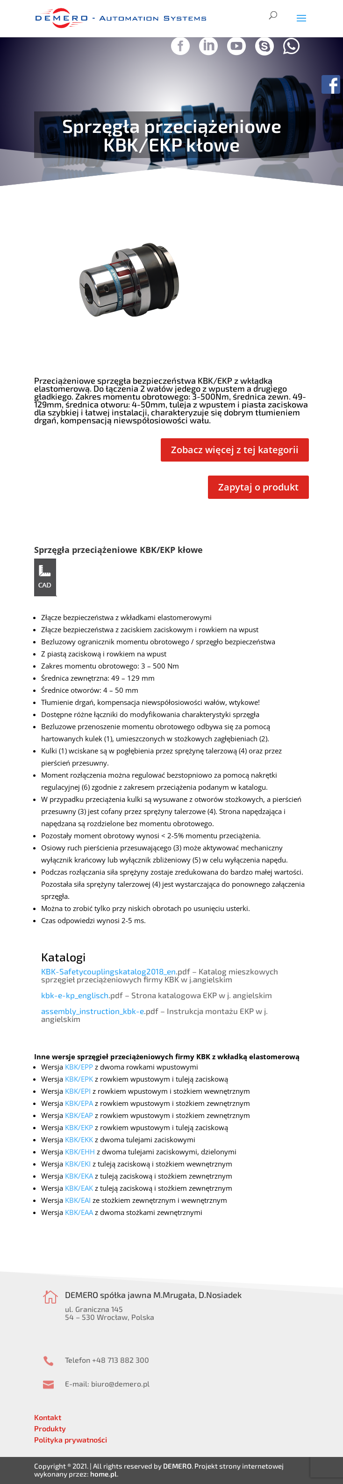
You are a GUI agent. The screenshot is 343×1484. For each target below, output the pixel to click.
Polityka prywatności (70, 1439)
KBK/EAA (79, 1212)
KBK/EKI (78, 1163)
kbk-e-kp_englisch (74, 995)
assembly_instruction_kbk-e (92, 1010)
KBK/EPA (79, 1103)
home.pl (103, 1474)
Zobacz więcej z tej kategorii (235, 449)
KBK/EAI (78, 1200)
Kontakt (47, 1417)
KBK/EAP (79, 1115)
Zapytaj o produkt (258, 487)
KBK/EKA (79, 1175)
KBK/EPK (79, 1079)
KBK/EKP (79, 1127)
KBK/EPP (79, 1066)
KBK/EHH (80, 1151)
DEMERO (177, 1466)
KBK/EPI (78, 1091)
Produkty (50, 1428)
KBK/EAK (79, 1188)
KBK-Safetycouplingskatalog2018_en (108, 971)
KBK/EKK (79, 1139)
